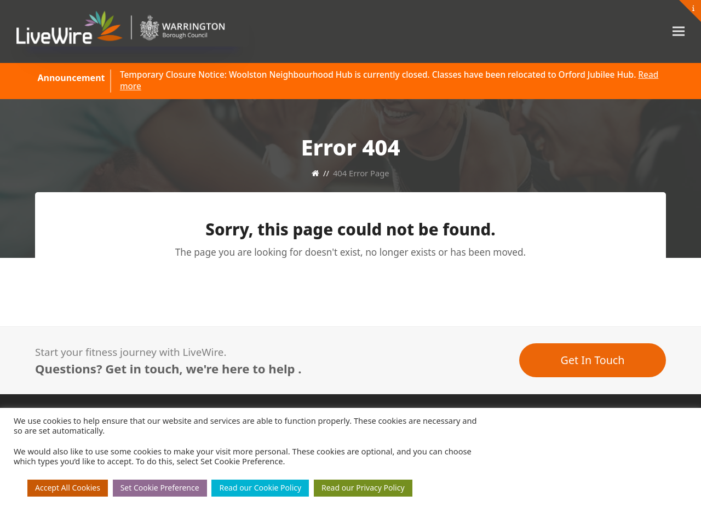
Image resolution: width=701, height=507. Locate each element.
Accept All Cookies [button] (67, 487)
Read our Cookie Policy (260, 487)
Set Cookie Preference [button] (159, 487)
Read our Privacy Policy (363, 487)
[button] (679, 31)
